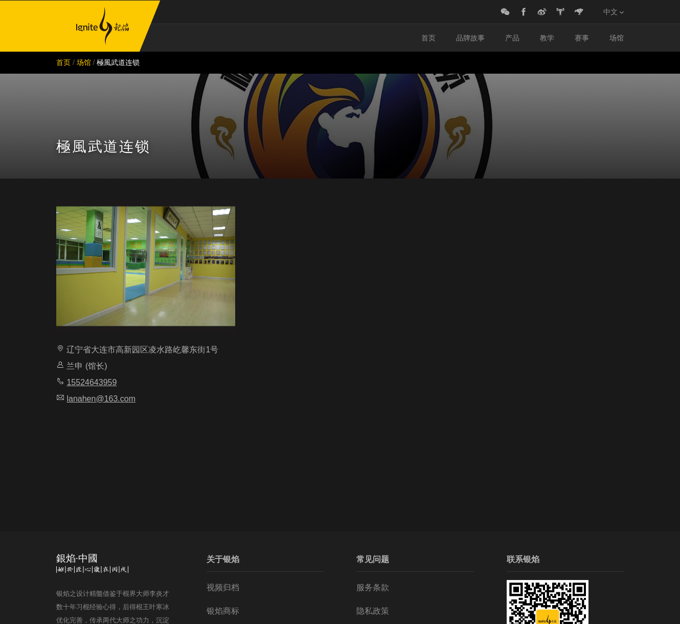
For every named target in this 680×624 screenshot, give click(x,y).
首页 (428, 38)
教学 (547, 38)
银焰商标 (223, 611)
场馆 (616, 38)
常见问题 (372, 559)
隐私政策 (372, 611)
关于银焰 (223, 559)
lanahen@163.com (100, 398)
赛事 (582, 38)
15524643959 (91, 382)
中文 (613, 12)
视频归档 (223, 587)
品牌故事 (470, 38)
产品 (512, 38)
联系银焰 (523, 559)
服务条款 (372, 587)
